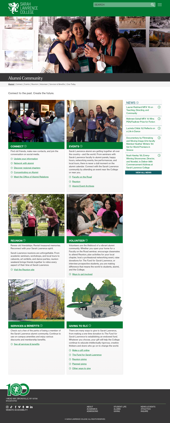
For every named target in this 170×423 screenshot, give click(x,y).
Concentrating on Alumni (24, 172)
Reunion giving (78, 359)
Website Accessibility (17, 410)
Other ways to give (80, 368)
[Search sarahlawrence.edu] (152, 4)
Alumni (117, 409)
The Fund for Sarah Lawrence (85, 354)
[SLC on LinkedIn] (32, 408)
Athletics (146, 409)
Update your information (24, 158)
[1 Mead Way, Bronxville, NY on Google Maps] (21, 398)
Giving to (80, 325)
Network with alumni (22, 163)
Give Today (71, 84)
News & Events (148, 407)
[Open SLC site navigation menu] (160, 6)
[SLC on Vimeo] (19, 408)
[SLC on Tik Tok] (11, 408)
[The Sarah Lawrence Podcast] (24, 408)
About (90, 407)
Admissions (92, 411)
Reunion (34, 84)
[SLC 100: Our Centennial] (18, 389)
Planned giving (78, 364)
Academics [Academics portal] (92, 409)
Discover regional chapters (25, 168)
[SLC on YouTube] (28, 408)
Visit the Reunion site (22, 269)
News (132, 102)
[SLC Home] (23, 8)
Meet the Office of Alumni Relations (30, 176)
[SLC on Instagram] (7, 408)
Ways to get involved (80, 274)
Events (27, 84)
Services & (27, 325)
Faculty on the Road (80, 177)
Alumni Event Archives (81, 186)
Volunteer (44, 84)
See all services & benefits (25, 344)
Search (99, 5)
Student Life (120, 407)
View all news (143, 172)
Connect (19, 84)
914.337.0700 (11, 401)
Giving (117, 411)
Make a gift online (79, 350)
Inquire (144, 411)
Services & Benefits (57, 84)
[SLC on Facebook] (15, 408)
